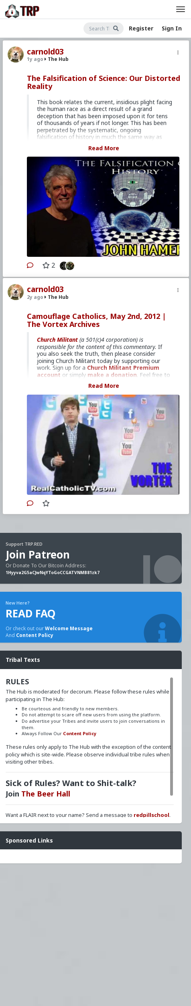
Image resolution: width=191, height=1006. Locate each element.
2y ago (35, 297)
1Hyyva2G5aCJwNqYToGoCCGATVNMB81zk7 (53, 572)
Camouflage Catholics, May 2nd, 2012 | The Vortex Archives (96, 320)
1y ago (35, 59)
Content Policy (34, 635)
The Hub (57, 59)
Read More (103, 148)
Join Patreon (38, 554)
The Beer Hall (45, 793)
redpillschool (151, 815)
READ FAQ (30, 613)
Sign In (172, 28)
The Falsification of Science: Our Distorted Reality (103, 82)
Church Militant (57, 339)
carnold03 (45, 51)
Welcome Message (69, 628)
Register (141, 28)
